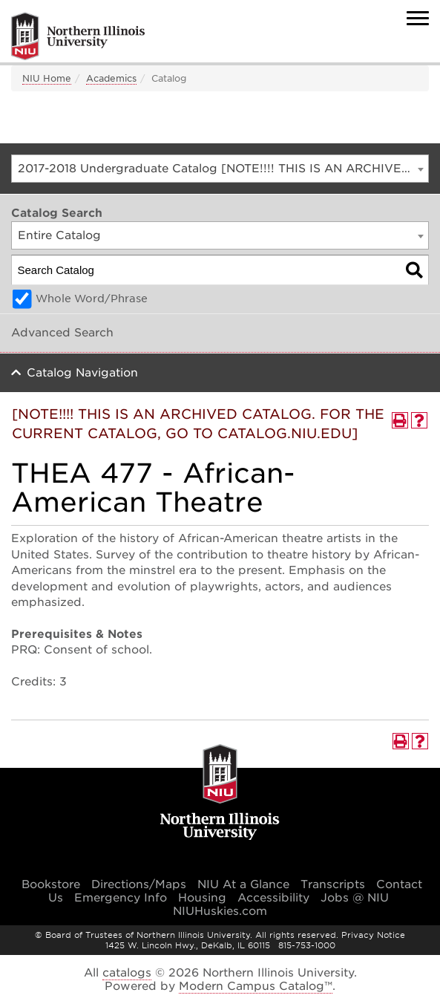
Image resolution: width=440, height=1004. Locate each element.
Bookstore (51, 884)
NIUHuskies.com (220, 911)
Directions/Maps (138, 884)
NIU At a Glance (243, 884)
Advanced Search (62, 332)
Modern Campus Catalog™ (255, 986)
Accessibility (273, 897)
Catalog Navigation (82, 372)
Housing (202, 897)
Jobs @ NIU (355, 897)
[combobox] (220, 168)
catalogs (126, 972)
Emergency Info (120, 897)
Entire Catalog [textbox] (59, 235)
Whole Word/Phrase (92, 298)
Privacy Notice (373, 935)
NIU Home (46, 78)
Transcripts (333, 884)
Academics (111, 78)
